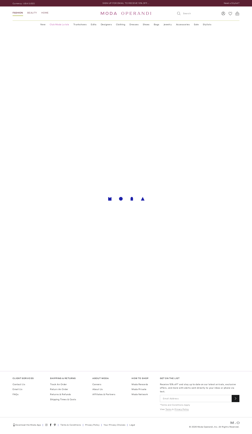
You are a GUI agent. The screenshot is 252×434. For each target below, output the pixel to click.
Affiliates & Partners (103, 394)
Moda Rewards (140, 384)
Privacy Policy (92, 425)
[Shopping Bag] (237, 13)
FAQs (16, 394)
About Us (97, 389)
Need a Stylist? (231, 3)
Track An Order (58, 384)
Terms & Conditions (70, 425)
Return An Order (59, 389)
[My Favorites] (230, 13)
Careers (96, 384)
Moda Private (139, 389)
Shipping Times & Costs (63, 399)
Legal (132, 425)
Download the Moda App (27, 424)
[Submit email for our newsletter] (235, 398)
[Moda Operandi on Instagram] (46, 424)
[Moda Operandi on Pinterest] (54, 424)
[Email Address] (196, 398)
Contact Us (19, 384)
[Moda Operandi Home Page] (126, 13)
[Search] (196, 13)
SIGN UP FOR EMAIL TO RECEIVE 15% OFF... (126, 3)
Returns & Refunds (60, 394)
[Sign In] (223, 13)
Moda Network (140, 394)
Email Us (17, 389)
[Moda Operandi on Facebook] (50, 424)
